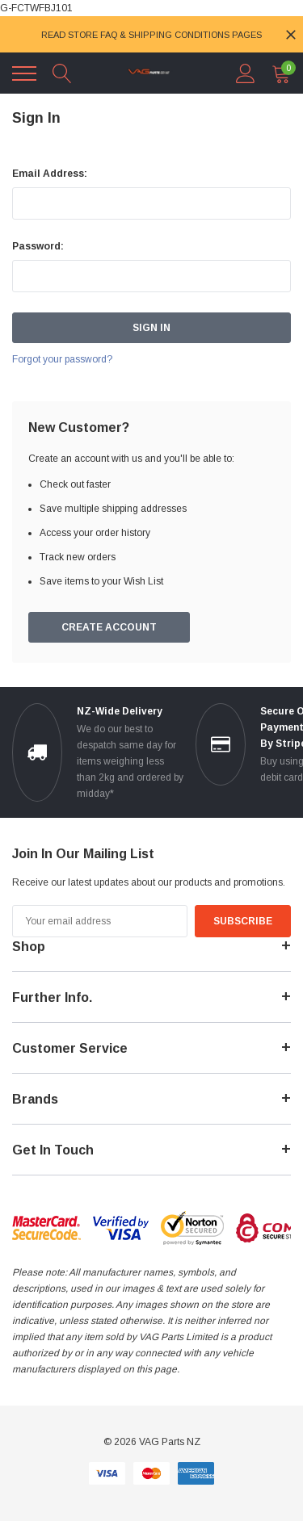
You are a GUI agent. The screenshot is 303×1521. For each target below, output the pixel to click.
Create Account (109, 627)
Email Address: (49, 173)
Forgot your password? (62, 359)
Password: (38, 246)
